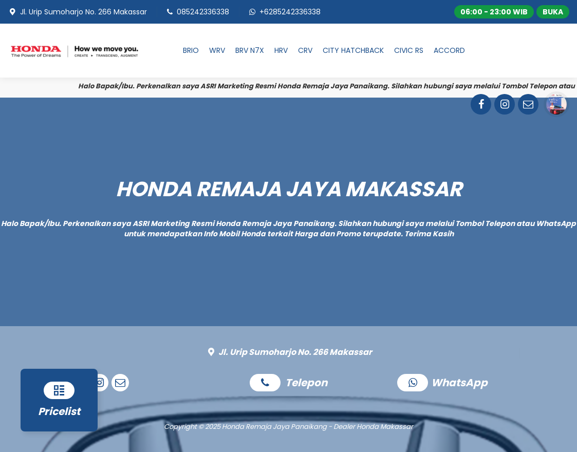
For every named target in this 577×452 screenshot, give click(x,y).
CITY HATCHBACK (353, 50)
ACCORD (449, 50)
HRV (281, 50)
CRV (305, 50)
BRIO (191, 50)
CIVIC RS (408, 50)
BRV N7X (249, 50)
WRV (217, 50)
